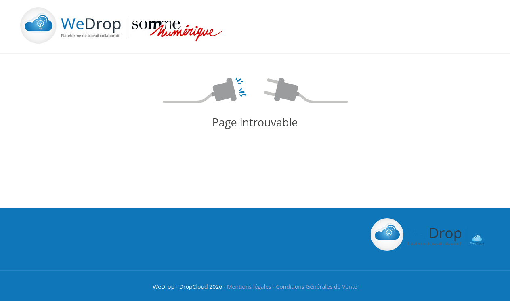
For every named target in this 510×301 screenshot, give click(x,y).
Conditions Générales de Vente (316, 286)
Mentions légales (249, 286)
